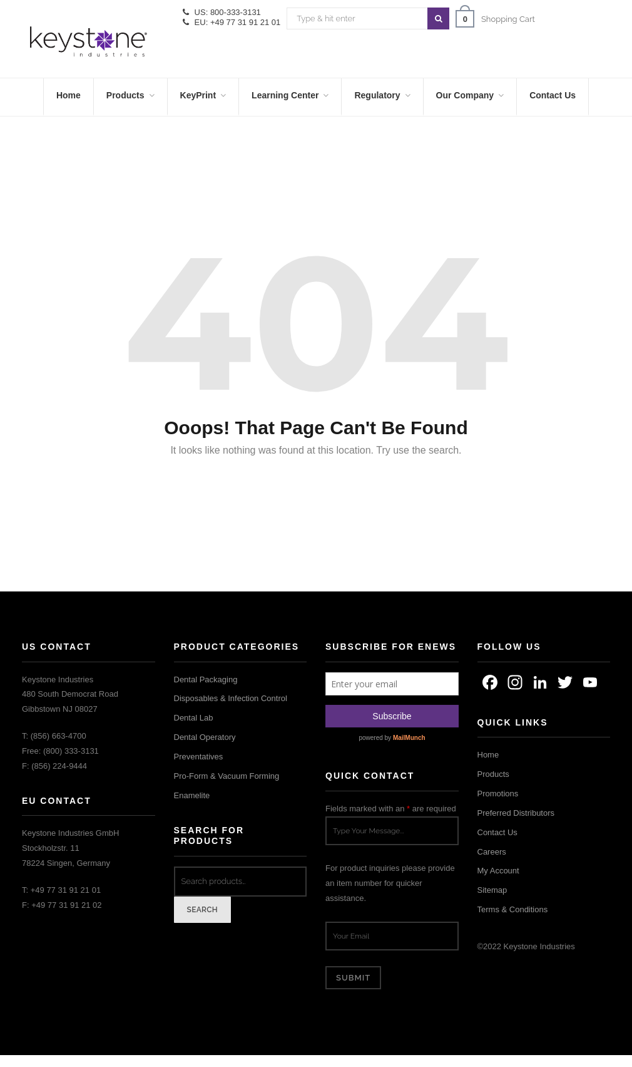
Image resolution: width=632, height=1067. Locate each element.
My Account (498, 870)
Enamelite (192, 795)
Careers (491, 851)
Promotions (498, 793)
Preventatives (198, 756)
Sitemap (492, 890)
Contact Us (497, 832)
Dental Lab (193, 717)
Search (202, 909)
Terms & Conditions (512, 909)
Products (493, 774)
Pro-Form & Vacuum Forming (227, 776)
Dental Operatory (205, 737)
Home (488, 754)
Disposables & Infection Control (230, 698)
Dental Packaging (206, 679)
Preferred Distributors (516, 813)
